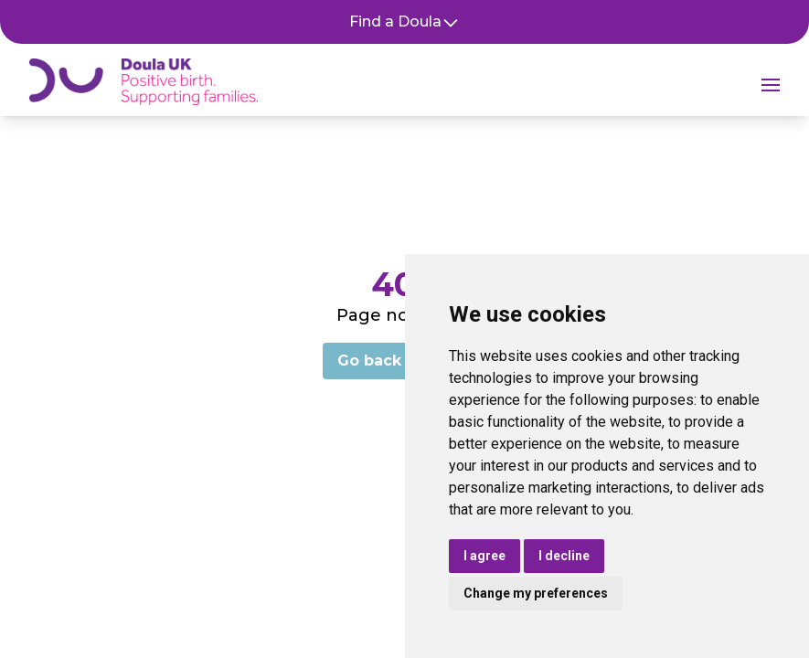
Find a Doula (404, 22)
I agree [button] (484, 555)
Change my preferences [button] (535, 593)
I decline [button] (564, 555)
